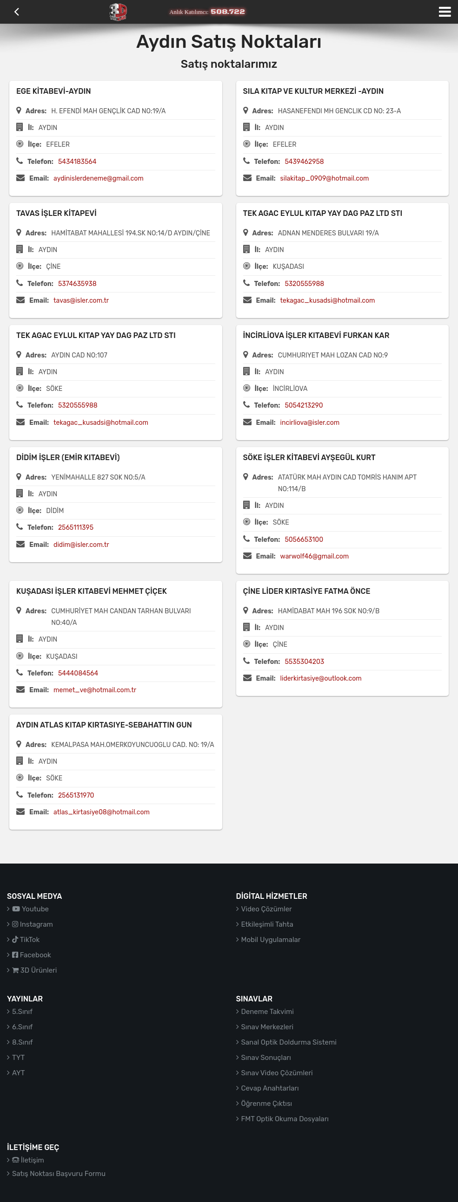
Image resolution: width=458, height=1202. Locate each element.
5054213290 (304, 405)
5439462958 (304, 162)
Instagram (32, 924)
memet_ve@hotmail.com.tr (94, 690)
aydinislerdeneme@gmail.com (98, 178)
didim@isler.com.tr (81, 545)
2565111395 (75, 528)
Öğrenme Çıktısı (266, 1103)
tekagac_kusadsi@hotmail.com (327, 301)
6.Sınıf (22, 1027)
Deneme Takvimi (267, 1011)
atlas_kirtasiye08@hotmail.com (101, 812)
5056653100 (304, 540)
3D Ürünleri (34, 970)
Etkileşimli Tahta (267, 924)
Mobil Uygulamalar (271, 940)
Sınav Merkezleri (267, 1027)
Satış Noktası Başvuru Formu (59, 1174)
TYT (18, 1057)
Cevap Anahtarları (270, 1088)
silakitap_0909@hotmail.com (324, 178)
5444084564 (78, 673)
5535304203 (304, 662)
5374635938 (77, 284)
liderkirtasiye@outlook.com (321, 678)
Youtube (30, 909)
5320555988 (304, 284)
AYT (18, 1073)
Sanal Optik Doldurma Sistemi (289, 1042)
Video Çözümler (266, 909)
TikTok (26, 940)
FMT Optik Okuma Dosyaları (285, 1119)
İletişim (28, 1160)
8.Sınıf (22, 1042)
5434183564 (77, 162)
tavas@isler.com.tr (81, 301)
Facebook (31, 955)
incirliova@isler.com (310, 423)
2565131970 (76, 795)
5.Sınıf (22, 1011)
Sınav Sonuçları (266, 1057)
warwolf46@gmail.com (314, 556)
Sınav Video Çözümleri (277, 1073)
